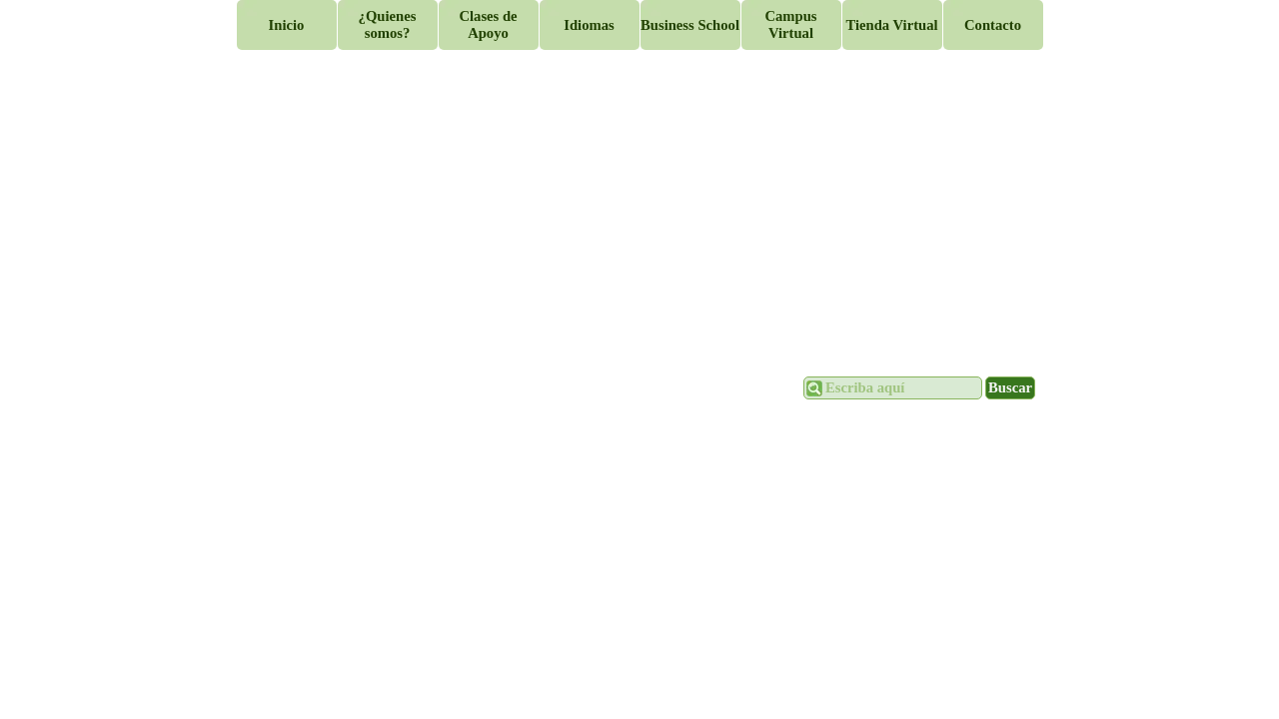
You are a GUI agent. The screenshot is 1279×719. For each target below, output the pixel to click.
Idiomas (589, 25)
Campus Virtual (790, 24)
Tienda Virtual (891, 25)
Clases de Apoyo (488, 24)
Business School (689, 25)
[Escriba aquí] (892, 387)
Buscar (1010, 387)
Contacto (992, 25)
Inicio (287, 25)
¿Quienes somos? (388, 24)
